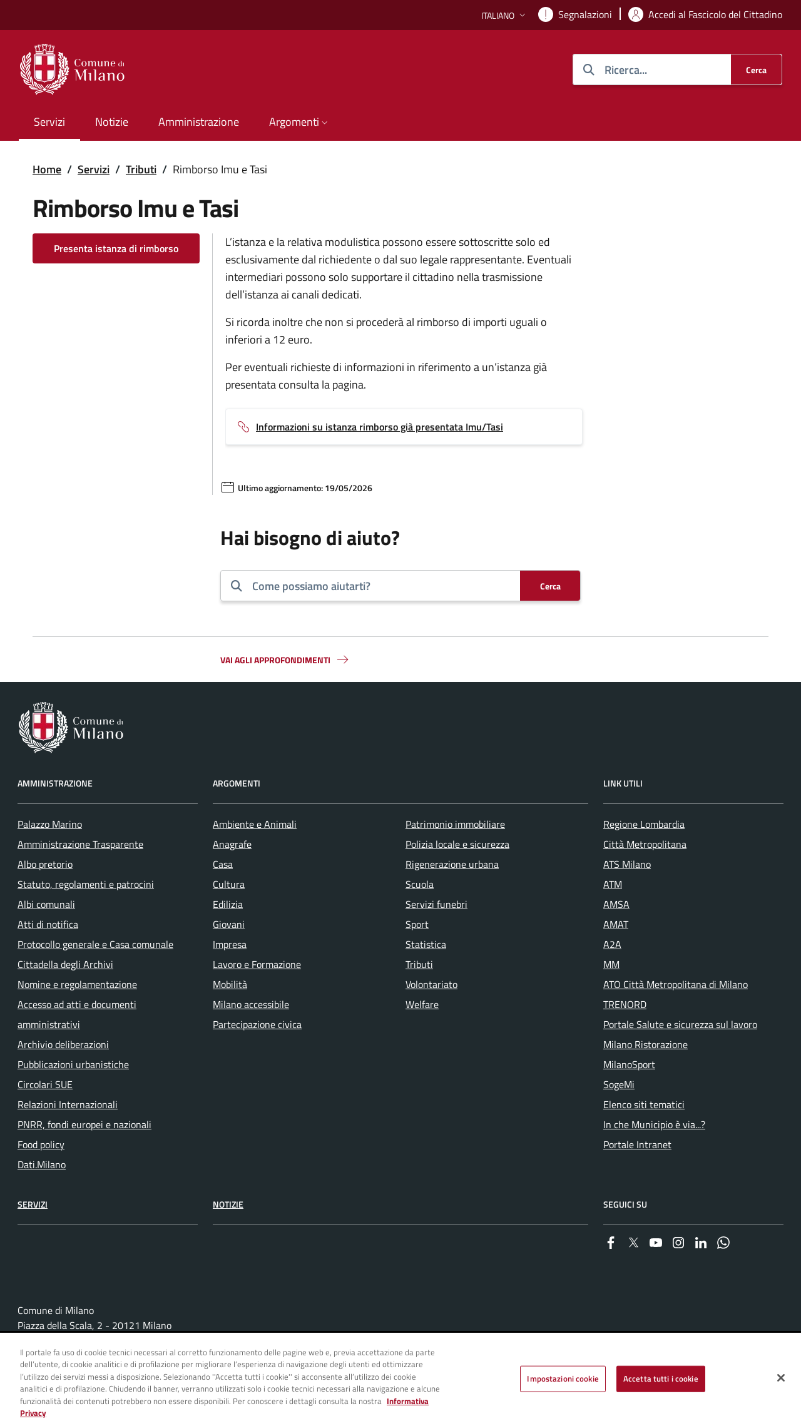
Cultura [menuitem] (229, 884)
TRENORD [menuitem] (624, 1004)
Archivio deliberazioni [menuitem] (63, 1044)
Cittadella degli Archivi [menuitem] (65, 964)
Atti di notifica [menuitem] (48, 924)
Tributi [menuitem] (419, 964)
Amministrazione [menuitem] (198, 121)
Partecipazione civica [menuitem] (257, 1024)
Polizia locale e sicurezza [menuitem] (457, 844)
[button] (504, 15)
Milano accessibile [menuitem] (251, 1004)
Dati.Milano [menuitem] (42, 1164)
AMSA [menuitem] (616, 904)
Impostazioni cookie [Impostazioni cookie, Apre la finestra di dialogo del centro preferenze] (562, 1378)
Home (47, 169)
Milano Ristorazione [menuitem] (645, 1044)
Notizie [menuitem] (111, 121)
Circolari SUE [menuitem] (45, 1084)
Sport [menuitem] (417, 924)
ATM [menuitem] (612, 884)
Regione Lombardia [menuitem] (644, 824)
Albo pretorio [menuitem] (45, 864)
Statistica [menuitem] (426, 944)
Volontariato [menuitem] (431, 984)
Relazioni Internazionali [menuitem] (68, 1104)
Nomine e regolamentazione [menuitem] (77, 984)
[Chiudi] (781, 1378)
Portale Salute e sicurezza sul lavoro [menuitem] (680, 1024)
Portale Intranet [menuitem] (637, 1144)
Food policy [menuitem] (41, 1144)
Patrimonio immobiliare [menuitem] (455, 824)
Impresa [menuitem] (230, 944)
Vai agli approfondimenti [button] (285, 659)
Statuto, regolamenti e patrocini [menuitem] (86, 884)
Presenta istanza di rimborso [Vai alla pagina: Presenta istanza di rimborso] (116, 248)
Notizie (228, 1204)
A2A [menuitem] (612, 944)
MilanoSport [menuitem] (629, 1064)
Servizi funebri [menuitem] (436, 904)
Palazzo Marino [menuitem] (50, 824)
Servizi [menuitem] (49, 121)
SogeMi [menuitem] (619, 1084)
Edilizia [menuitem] (228, 904)
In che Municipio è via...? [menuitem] (654, 1124)
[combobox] (381, 586)
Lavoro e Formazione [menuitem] (257, 964)
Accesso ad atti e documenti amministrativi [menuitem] (77, 1014)
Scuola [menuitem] (420, 884)
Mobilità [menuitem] (230, 984)
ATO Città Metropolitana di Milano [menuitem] (675, 984)
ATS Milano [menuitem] (627, 864)
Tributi (141, 169)
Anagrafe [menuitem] (232, 844)
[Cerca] (756, 69)
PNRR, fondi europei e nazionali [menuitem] (84, 1124)
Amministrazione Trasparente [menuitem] (80, 844)
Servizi (94, 169)
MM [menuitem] (611, 964)
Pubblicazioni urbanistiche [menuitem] (73, 1064)
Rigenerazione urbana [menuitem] (452, 864)
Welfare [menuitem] (422, 1004)
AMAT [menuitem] (615, 924)
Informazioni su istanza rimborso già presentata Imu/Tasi (379, 426)
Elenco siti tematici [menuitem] (644, 1104)
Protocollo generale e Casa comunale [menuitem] (95, 944)
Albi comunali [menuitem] (46, 904)
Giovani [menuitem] (229, 924)
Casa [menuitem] (223, 864)
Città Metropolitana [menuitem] (644, 844)
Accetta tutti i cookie (660, 1378)
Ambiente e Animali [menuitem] (255, 824)
